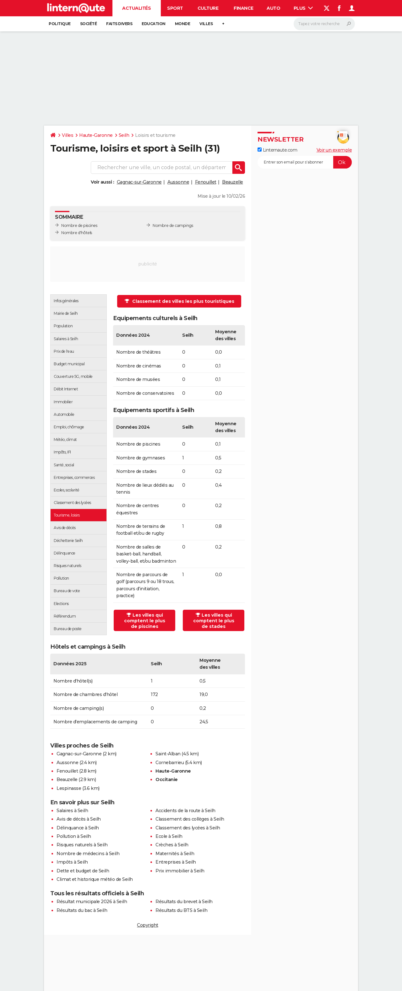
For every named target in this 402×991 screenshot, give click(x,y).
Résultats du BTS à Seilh (181, 910)
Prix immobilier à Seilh (179, 871)
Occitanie (166, 779)
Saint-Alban (168, 754)
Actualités (136, 8)
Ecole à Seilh (168, 836)
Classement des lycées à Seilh (187, 828)
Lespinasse (69, 788)
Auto (273, 8)
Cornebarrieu (169, 762)
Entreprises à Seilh (175, 862)
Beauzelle (232, 182)
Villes (206, 23)
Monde (182, 23)
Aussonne (178, 182)
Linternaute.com (277, 150)
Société (88, 23)
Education (154, 23)
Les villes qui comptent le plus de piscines (144, 620)
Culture (208, 8)
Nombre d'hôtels (76, 232)
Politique (60, 23)
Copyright (147, 925)
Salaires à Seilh (72, 810)
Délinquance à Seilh (78, 828)
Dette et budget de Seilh (83, 871)
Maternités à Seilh (174, 853)
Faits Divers (119, 23)
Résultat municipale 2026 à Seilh (92, 901)
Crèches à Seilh (171, 845)
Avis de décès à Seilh (79, 819)
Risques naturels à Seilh (82, 845)
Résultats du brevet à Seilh (184, 901)
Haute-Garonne (96, 135)
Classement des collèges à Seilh (189, 819)
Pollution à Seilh (74, 836)
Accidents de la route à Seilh (185, 810)
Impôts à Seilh (72, 862)
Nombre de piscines (79, 225)
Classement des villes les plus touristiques (179, 301)
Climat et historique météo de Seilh (95, 879)
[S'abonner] (305, 162)
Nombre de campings (173, 225)
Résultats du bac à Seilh (82, 910)
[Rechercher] (324, 24)
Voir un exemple (334, 150)
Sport (175, 8)
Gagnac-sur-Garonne (139, 182)
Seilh (124, 135)
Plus (303, 8)
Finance (243, 8)
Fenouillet (205, 182)
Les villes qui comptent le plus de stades (213, 620)
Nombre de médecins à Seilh (88, 853)
